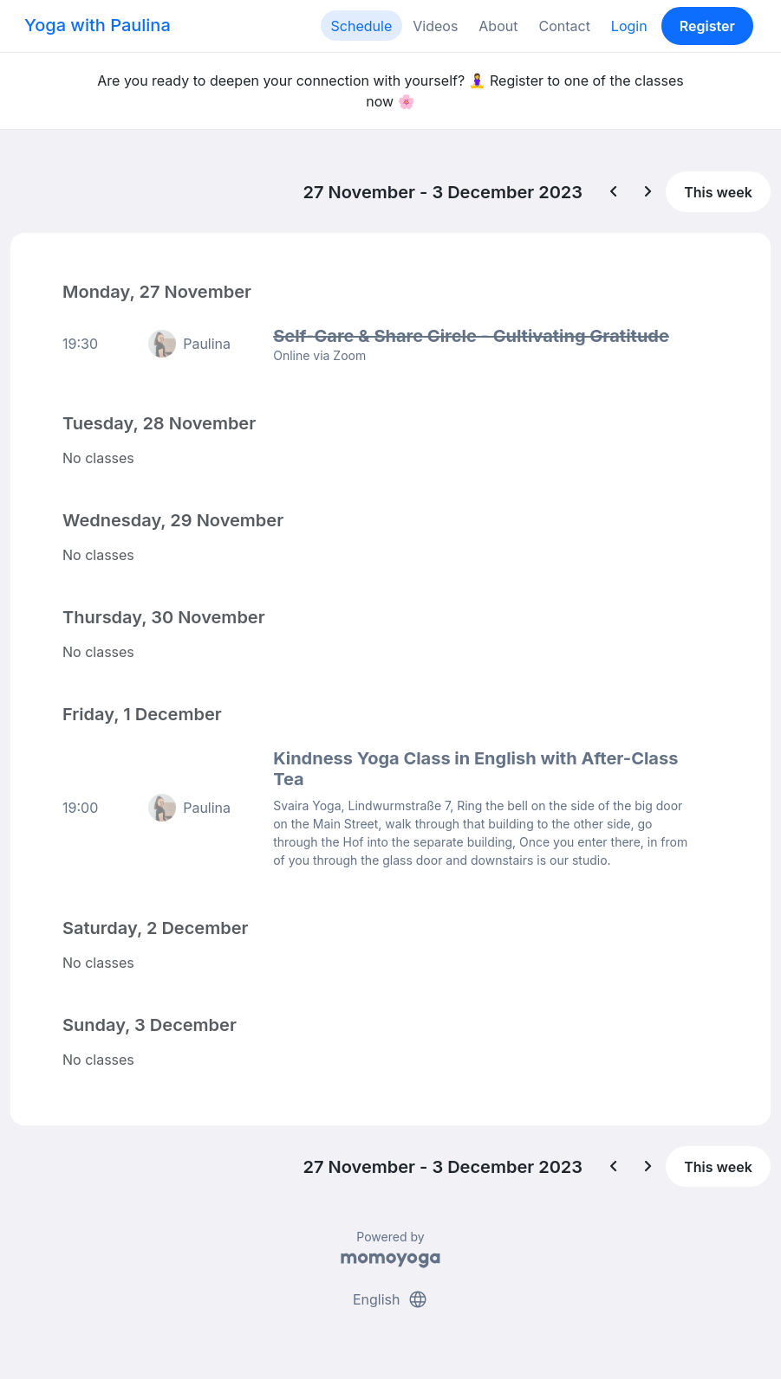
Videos (435, 26)
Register (707, 26)
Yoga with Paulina (97, 25)
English (390, 1299)
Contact (563, 26)
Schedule (362, 26)
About (497, 26)
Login (629, 26)
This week (718, 192)
